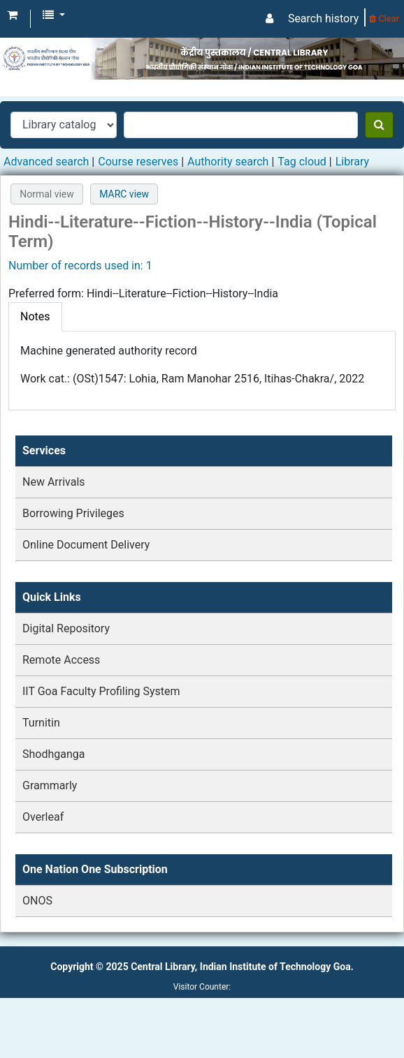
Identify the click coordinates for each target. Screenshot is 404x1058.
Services (44, 450)
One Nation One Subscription (95, 869)
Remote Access (61, 659)
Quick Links (51, 597)
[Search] (379, 125)
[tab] (35, 316)
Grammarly (49, 785)
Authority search (227, 161)
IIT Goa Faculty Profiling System (101, 691)
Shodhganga (53, 754)
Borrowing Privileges (73, 513)
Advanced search (46, 161)
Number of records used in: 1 (80, 265)
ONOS (37, 900)
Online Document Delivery (86, 544)
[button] (12, 15)
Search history (323, 18)
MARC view (124, 194)
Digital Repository (66, 628)
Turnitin (41, 722)
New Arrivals (53, 482)
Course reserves (138, 161)
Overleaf (43, 817)
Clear (384, 18)
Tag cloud (301, 161)
